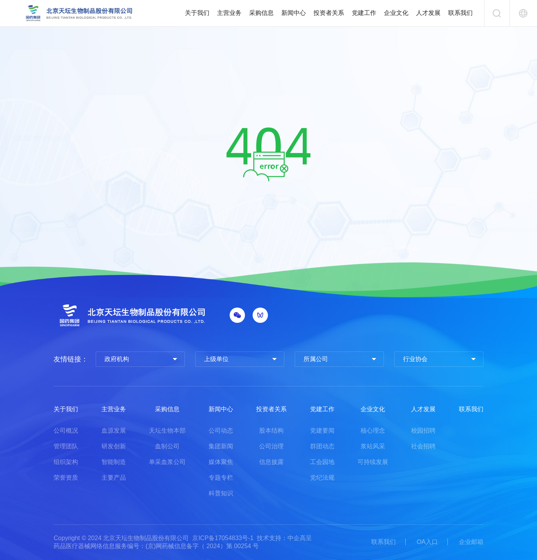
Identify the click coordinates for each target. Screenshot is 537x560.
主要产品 (113, 477)
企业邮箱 (471, 542)
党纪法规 (322, 477)
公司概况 (66, 430)
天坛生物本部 (167, 430)
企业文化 (396, 13)
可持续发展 (372, 462)
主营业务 (229, 13)
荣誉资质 (66, 477)
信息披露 (271, 462)
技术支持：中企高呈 (284, 538)
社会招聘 (423, 446)
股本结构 (271, 430)
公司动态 (221, 430)
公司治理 (271, 446)
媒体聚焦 (221, 462)
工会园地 (322, 462)
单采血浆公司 (167, 462)
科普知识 (221, 493)
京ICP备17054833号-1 (222, 538)
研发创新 (113, 446)
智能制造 (113, 462)
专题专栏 (221, 477)
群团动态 (322, 446)
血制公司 (167, 446)
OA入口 (427, 542)
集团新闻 (221, 446)
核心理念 (373, 430)
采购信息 (261, 13)
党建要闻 (322, 430)
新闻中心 (293, 13)
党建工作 (364, 13)
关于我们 (197, 13)
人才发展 (428, 13)
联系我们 (460, 13)
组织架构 (66, 462)
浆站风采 (373, 446)
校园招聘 (423, 430)
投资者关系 (328, 13)
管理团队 (66, 446)
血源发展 (113, 430)
